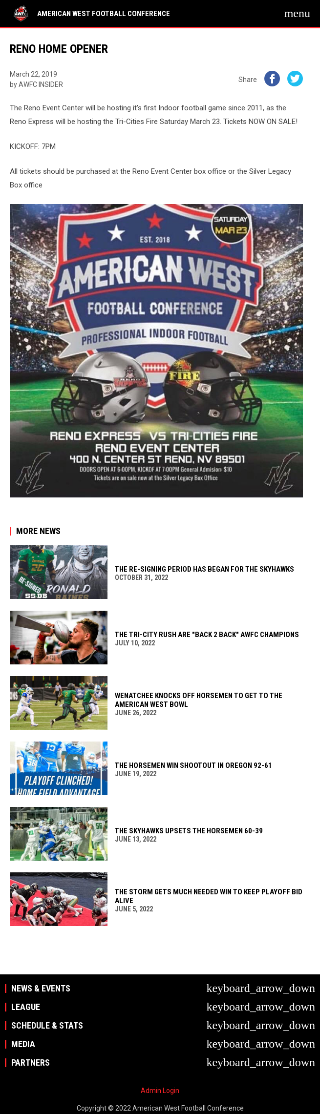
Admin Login (160, 1090)
